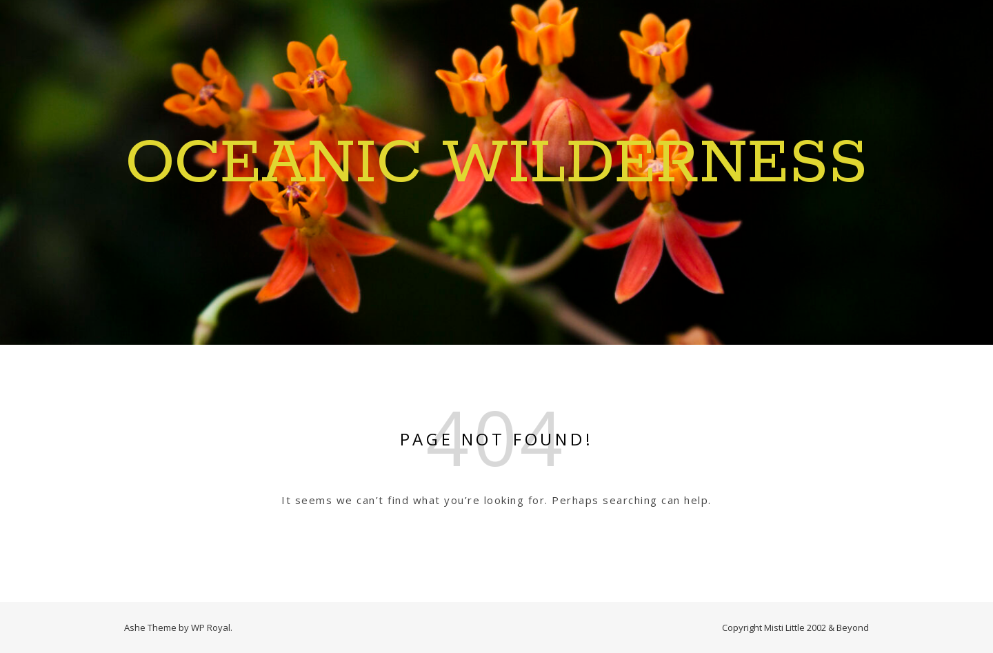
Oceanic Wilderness (496, 164)
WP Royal (210, 627)
